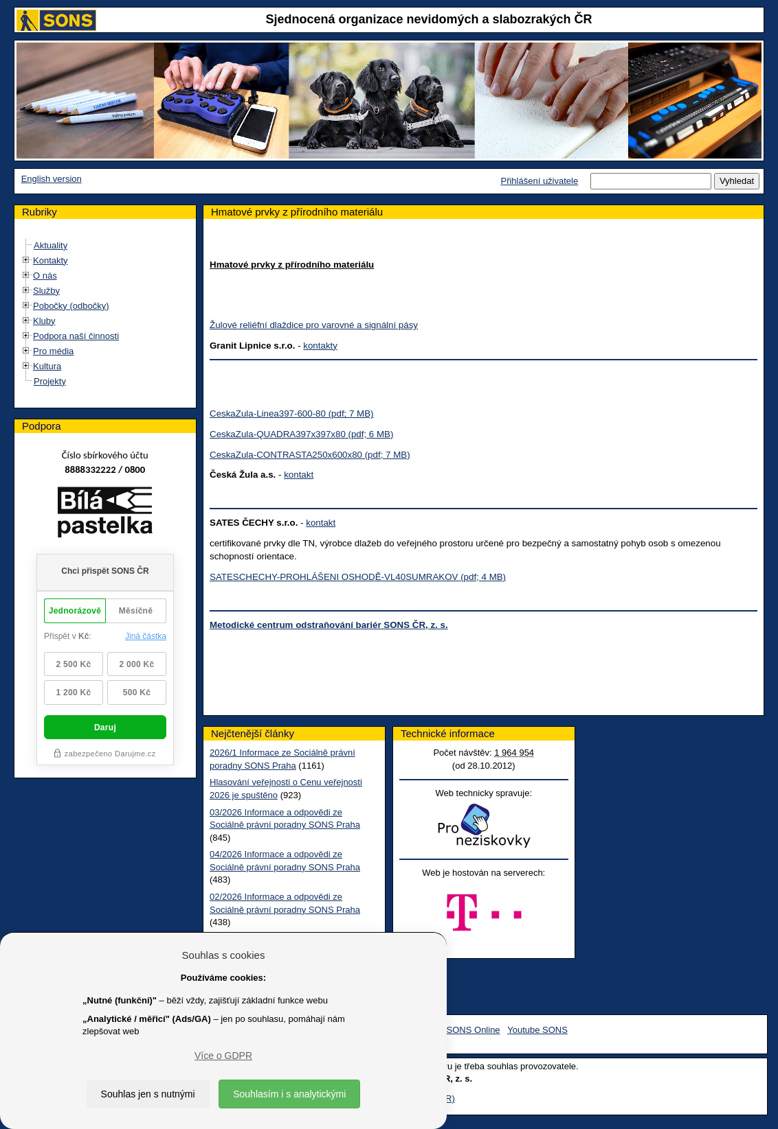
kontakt (298, 474)
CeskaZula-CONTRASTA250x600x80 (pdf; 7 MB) (310, 455)
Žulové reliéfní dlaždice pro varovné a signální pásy (314, 325)
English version (51, 179)
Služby (46, 291)
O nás (45, 275)
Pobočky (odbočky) (71, 306)
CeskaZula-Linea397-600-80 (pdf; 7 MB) (292, 413)
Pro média (53, 351)
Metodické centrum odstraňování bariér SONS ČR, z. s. (329, 625)
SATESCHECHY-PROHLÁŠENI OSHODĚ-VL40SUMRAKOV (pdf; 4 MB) (358, 577)
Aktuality (50, 245)
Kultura (47, 366)
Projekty (50, 381)
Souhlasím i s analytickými (289, 1094)
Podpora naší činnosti (76, 336)
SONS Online (473, 1030)
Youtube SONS (537, 1030)
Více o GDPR (223, 1055)
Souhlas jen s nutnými (148, 1094)
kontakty (320, 345)
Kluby (44, 321)
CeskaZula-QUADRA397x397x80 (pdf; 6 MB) (301, 434)
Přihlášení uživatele (539, 181)
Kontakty (50, 260)
